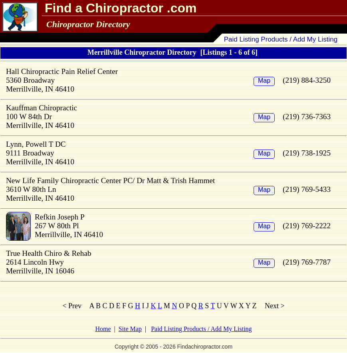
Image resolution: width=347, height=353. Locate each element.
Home (103, 328)
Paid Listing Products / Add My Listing (280, 39)
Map (264, 80)
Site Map (130, 328)
